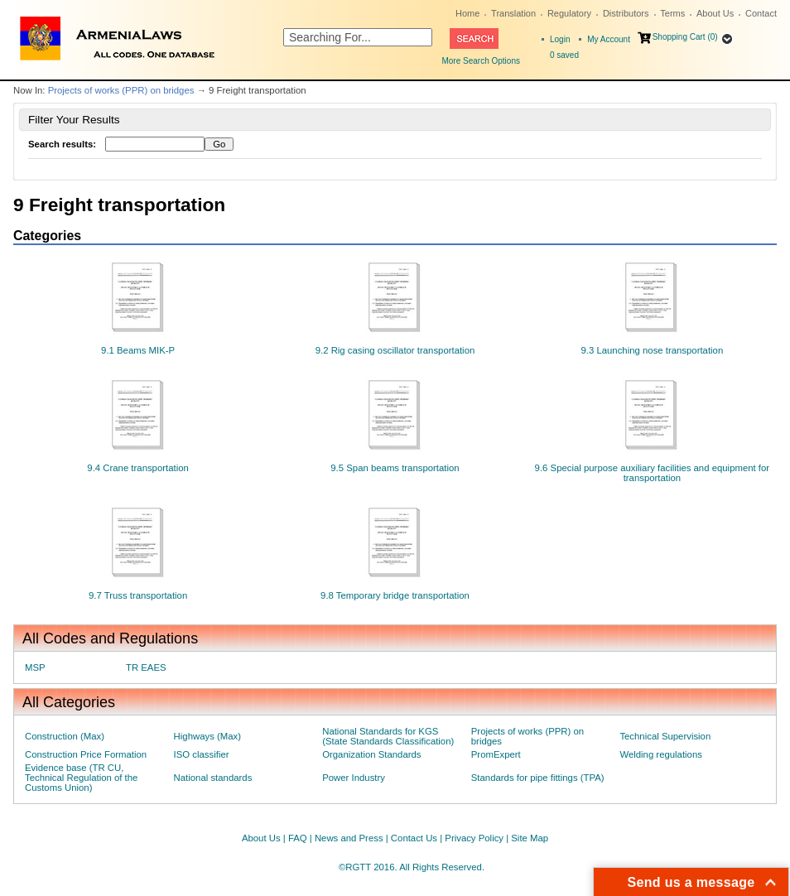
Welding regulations (660, 754)
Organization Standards (371, 754)
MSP (35, 667)
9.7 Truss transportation (138, 595)
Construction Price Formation (86, 754)
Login (560, 39)
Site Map (529, 838)
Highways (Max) (207, 736)
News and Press (349, 838)
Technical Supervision (665, 736)
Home (467, 13)
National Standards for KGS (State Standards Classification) (388, 736)
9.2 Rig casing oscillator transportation (395, 350)
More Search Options (480, 60)
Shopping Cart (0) (685, 36)
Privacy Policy (474, 838)
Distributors (626, 13)
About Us (715, 13)
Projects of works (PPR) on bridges (121, 90)
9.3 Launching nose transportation (651, 350)
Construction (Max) (64, 736)
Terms (672, 13)
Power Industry (353, 778)
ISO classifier (201, 754)
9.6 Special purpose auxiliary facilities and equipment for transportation (652, 473)
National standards (213, 778)
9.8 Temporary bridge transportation (395, 595)
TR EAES (146, 667)
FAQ (297, 838)
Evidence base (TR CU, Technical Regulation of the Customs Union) (81, 777)
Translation (513, 13)
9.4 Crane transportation (138, 468)
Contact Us (414, 838)
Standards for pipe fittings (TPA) (538, 778)
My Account (608, 39)
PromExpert (496, 754)
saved (564, 55)
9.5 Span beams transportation (394, 468)
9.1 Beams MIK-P (138, 350)
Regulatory (569, 13)
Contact (761, 13)
